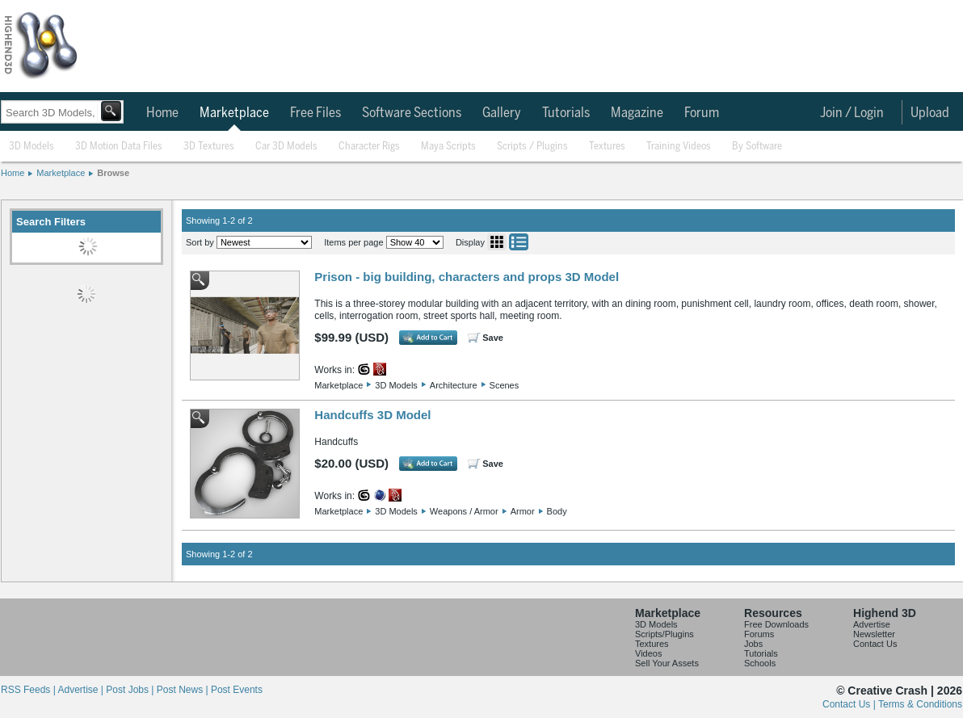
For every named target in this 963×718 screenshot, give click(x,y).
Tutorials (566, 113)
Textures (607, 146)
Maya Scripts (448, 146)
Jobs (753, 644)
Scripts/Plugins (664, 634)
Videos (648, 653)
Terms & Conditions (920, 704)
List (518, 241)
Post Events (237, 689)
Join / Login (852, 113)
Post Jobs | (131, 689)
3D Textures (208, 146)
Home (162, 113)
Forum (701, 113)
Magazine (637, 113)
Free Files (315, 113)
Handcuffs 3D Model (372, 415)
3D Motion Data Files (118, 146)
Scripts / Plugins (532, 146)
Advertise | (81, 689)
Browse (113, 173)
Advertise (871, 624)
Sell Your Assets (667, 663)
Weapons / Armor (464, 511)
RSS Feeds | (29, 689)
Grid (497, 241)
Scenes (504, 385)
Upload (929, 113)
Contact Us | (850, 704)
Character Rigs (369, 146)
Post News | (184, 689)
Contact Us (875, 644)
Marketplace (234, 113)
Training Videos (678, 146)
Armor (523, 511)
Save (492, 337)
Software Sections (411, 113)
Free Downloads (776, 624)
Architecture (453, 385)
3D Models (31, 146)
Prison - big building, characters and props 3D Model (466, 277)
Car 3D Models (286, 146)
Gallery (501, 113)
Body (557, 511)
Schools (760, 663)
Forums (759, 634)
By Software (757, 146)
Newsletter (874, 634)
